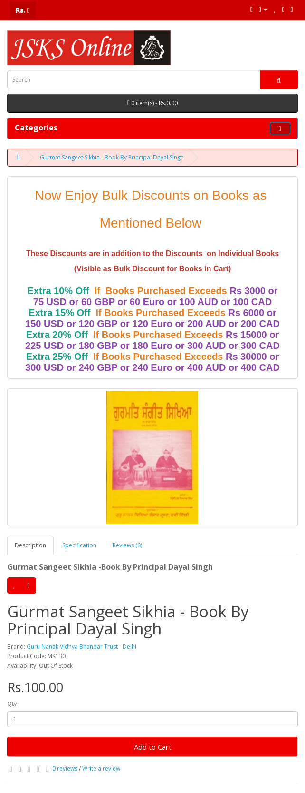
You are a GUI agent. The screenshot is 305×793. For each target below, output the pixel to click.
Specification (79, 545)
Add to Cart (153, 747)
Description (30, 545)
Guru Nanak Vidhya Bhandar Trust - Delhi (81, 647)
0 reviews (64, 768)
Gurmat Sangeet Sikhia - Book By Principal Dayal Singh (112, 157)
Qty (12, 704)
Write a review (101, 768)
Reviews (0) (127, 545)
